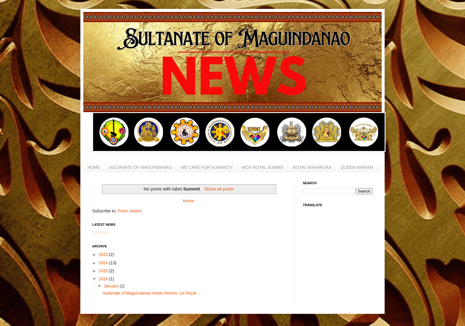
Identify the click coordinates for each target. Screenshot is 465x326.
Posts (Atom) (130, 211)
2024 (104, 262)
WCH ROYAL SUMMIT (263, 167)
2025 (104, 270)
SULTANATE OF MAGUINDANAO (140, 167)
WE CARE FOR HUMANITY (207, 167)
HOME (93, 167)
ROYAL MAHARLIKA (312, 167)
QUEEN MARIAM (356, 167)
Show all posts (219, 188)
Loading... (101, 232)
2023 (104, 254)
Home (188, 200)
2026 (104, 278)
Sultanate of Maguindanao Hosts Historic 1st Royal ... (152, 293)
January (111, 286)
